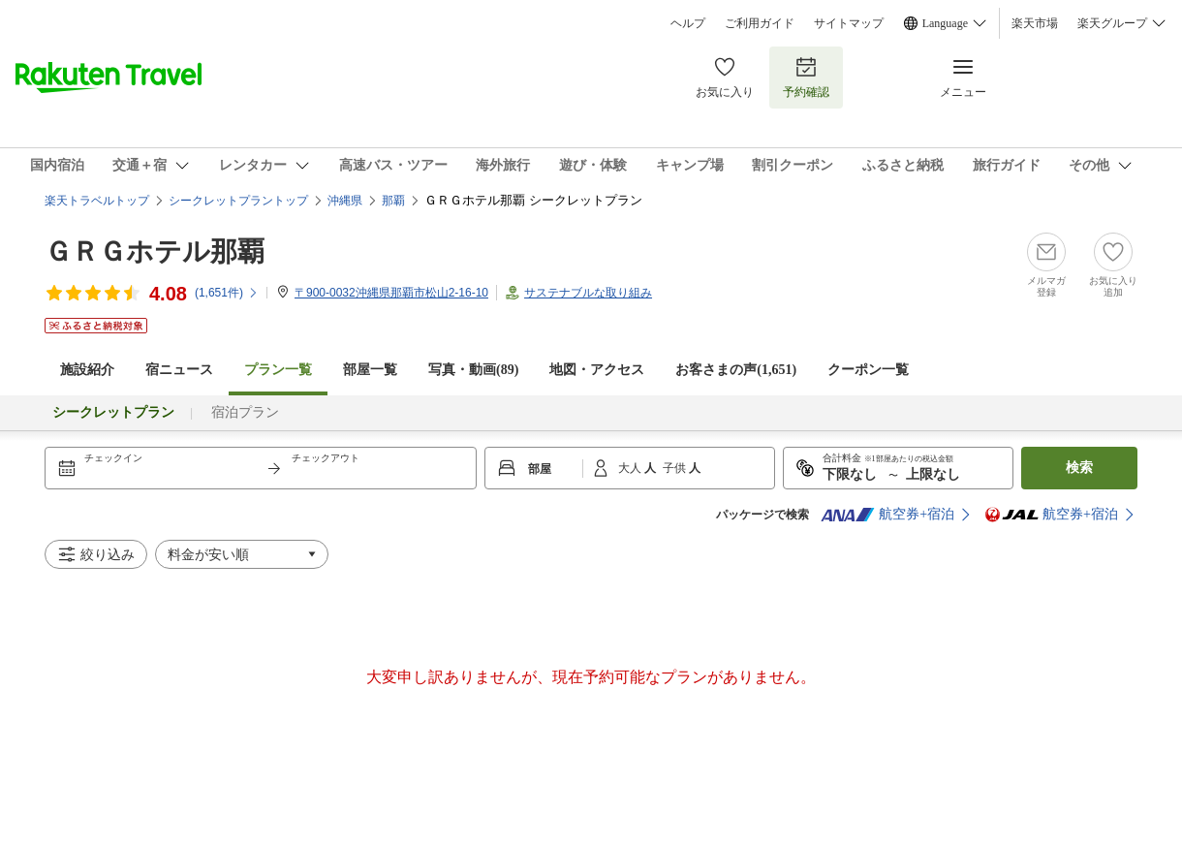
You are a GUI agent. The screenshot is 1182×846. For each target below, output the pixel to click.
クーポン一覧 (868, 369)
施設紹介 (87, 369)
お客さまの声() (735, 369)
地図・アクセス (596, 369)
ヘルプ (687, 23)
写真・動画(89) (473, 369)
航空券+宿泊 (887, 514)
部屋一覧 (370, 369)
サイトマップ (849, 23)
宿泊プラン (245, 412)
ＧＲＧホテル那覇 (154, 251)
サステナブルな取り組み (588, 292)
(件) (227, 292)
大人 (631, 468)
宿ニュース (179, 369)
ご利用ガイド (759, 23)
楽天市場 (1034, 23)
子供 (676, 468)
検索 (1079, 467)
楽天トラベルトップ (97, 200)
